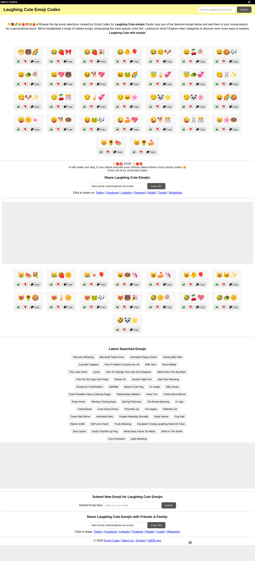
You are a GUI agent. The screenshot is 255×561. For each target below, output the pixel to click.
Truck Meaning (122, 424)
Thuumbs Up (131, 409)
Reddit (152, 192)
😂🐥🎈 (127, 52)
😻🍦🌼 (61, 297)
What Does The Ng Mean (171, 372)
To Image (154, 386)
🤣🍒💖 (193, 297)
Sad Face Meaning (168, 379)
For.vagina (151, 409)
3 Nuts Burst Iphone (174, 394)
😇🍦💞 (160, 74)
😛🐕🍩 (61, 120)
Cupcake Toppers (88, 364)
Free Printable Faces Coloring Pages (90, 394)
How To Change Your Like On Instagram (128, 372)
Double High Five (142, 379)
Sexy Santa (79, 431)
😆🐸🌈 (127, 74)
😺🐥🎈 (193, 275)
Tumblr (162, 192)
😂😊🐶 (160, 52)
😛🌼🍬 (28, 120)
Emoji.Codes (112, 540)
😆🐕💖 (94, 74)
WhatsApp (175, 192)
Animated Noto (104, 416)
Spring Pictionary (131, 401)
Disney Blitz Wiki (172, 357)
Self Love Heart (99, 424)
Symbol (140, 540)
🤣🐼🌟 (127, 320)
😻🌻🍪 (28, 297)
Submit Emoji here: (91, 505)
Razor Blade (169, 364)
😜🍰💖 (127, 120)
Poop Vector (78, 401)
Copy (35, 61)
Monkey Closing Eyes (104, 401)
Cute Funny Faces (108, 409)
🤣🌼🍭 (160, 297)
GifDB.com (154, 540)
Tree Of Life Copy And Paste (92, 379)
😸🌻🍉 (111, 142)
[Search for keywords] (216, 9)
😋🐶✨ (28, 97)
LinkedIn (126, 192)
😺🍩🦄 (127, 275)
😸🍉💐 (28, 275)
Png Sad (179, 416)
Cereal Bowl (85, 409)
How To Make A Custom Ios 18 (121, 364)
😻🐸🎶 (94, 297)
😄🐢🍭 (28, 74)
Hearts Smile (77, 424)
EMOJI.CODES (9, 2)
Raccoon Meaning (83, 357)
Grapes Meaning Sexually (133, 416)
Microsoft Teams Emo (112, 357)
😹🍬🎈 (94, 275)
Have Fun (151, 394)
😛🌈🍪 (226, 97)
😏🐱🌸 (127, 97)
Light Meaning (139, 438)
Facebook (112, 192)
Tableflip (113, 386)
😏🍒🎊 (61, 97)
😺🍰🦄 (160, 275)
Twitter (100, 192)
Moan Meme (161, 416)
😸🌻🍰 (144, 142)
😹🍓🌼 (61, 275)
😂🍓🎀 (61, 52)
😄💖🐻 (61, 74)
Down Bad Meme (80, 416)
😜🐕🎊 (160, 120)
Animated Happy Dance (143, 357)
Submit (168, 505)
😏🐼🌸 (193, 97)
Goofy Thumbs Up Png (105, 431)
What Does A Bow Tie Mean (139, 431)
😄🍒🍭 (193, 52)
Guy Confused (116, 438)
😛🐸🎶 (94, 120)
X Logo (179, 401)
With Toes (150, 364)
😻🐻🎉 (127, 297)
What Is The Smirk (171, 431)
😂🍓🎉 (94, 52)
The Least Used (78, 372)
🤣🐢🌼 (226, 297)
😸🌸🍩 (226, 120)
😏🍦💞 (94, 97)
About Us (128, 540)
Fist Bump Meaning (158, 401)
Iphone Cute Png (133, 386)
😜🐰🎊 (193, 120)
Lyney (96, 372)
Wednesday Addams (128, 394)
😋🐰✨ (226, 74)
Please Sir (120, 379)
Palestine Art (170, 409)
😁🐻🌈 (28, 52)
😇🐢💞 (193, 74)
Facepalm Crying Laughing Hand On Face (161, 424)
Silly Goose (172, 386)
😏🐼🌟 (160, 97)
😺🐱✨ (226, 275)
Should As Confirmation (89, 386)
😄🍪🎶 (226, 52)
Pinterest (139, 192)
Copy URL (156, 186)
